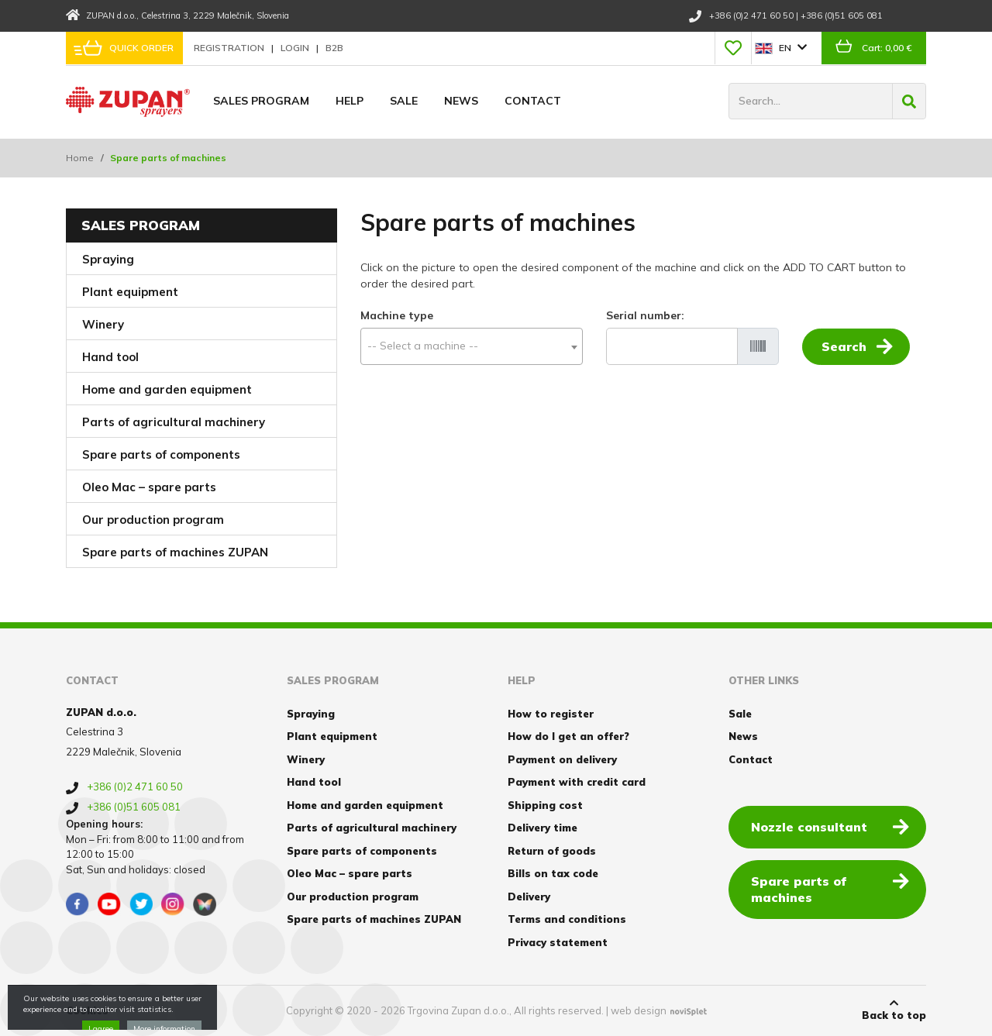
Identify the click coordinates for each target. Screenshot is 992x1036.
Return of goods (552, 851)
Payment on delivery (562, 759)
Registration (230, 47)
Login (296, 47)
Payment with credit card (577, 782)
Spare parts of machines (830, 888)
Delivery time (542, 827)
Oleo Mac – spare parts (149, 487)
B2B (334, 47)
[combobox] (471, 346)
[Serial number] (672, 346)
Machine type (396, 315)
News (461, 101)
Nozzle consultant (830, 826)
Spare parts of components (161, 454)
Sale (404, 101)
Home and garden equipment (167, 389)
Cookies (87, 1010)
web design (638, 1010)
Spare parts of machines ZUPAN (175, 552)
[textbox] (471, 346)
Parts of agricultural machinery (173, 422)
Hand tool (110, 356)
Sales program (261, 101)
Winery (103, 324)
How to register (551, 713)
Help (349, 101)
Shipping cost (545, 805)
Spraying (108, 259)
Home (80, 157)
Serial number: (645, 315)
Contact (533, 101)
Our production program (153, 519)
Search (857, 345)
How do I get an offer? (568, 736)
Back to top (894, 1009)
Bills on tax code (553, 873)
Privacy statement (558, 942)
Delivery (529, 896)
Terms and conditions (567, 919)
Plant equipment (130, 291)
